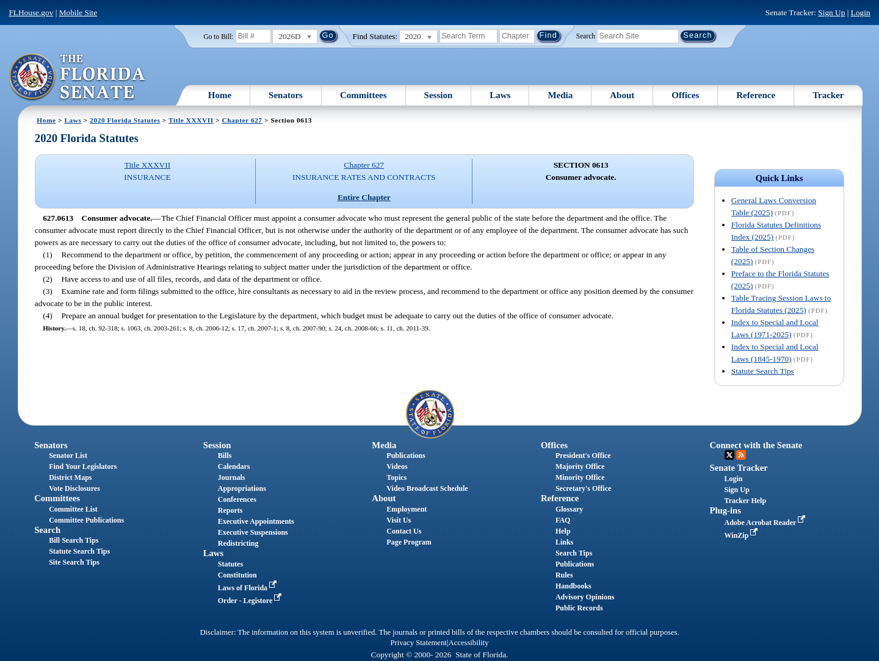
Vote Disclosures (74, 488)
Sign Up (831, 12)
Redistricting (238, 543)
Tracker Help (746, 500)
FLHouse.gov (31, 12)
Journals (231, 477)
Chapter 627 (242, 120)
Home (219, 95)
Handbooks (573, 586)
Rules (564, 575)
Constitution (237, 575)
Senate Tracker (739, 468)
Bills (225, 455)
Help (563, 531)
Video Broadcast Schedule (427, 488)
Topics (396, 477)
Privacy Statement (418, 642)
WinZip (743, 535)
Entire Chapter (364, 197)
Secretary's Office (583, 488)
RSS (741, 455)
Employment (406, 509)
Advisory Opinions (584, 597)
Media (560, 95)
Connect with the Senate (756, 445)
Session (438, 95)
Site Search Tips (74, 562)
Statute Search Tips (762, 371)
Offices (685, 95)
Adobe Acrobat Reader (766, 522)
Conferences (237, 499)
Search (585, 35)
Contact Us (403, 531)
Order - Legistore (251, 600)
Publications (405, 455)
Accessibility (469, 642)
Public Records (579, 608)
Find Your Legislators (83, 466)
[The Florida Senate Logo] (77, 77)
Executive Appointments (256, 521)
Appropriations (242, 488)
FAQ (562, 520)
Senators (286, 95)
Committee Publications (86, 520)
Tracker (828, 95)
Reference (755, 95)
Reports (230, 510)
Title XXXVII (191, 120)
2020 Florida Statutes (125, 120)
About (622, 95)
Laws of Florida (248, 588)
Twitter (729, 455)
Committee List (73, 509)
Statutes (230, 564)
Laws (500, 95)
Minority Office (579, 477)
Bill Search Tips (73, 540)
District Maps (70, 477)
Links (564, 542)
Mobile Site (78, 12)
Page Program (408, 542)
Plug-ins (725, 510)
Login (860, 12)
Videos (396, 466)
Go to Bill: (218, 36)
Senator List (68, 455)
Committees (363, 95)
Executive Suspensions (253, 532)
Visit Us (398, 520)
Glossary (569, 509)
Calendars (234, 466)
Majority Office (579, 466)
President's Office (583, 455)
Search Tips (573, 553)
